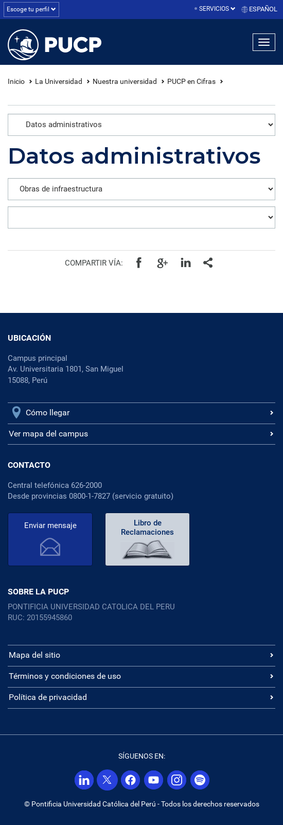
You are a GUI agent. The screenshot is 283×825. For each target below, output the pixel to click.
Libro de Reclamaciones (147, 527)
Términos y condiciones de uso (65, 676)
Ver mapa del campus (48, 433)
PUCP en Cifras (191, 81)
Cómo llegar (47, 412)
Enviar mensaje (50, 525)
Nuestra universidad (125, 81)
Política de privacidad (48, 697)
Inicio (16, 81)
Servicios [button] (217, 8)
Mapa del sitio (34, 655)
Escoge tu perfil (31, 9)
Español (263, 9)
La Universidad (58, 81)
